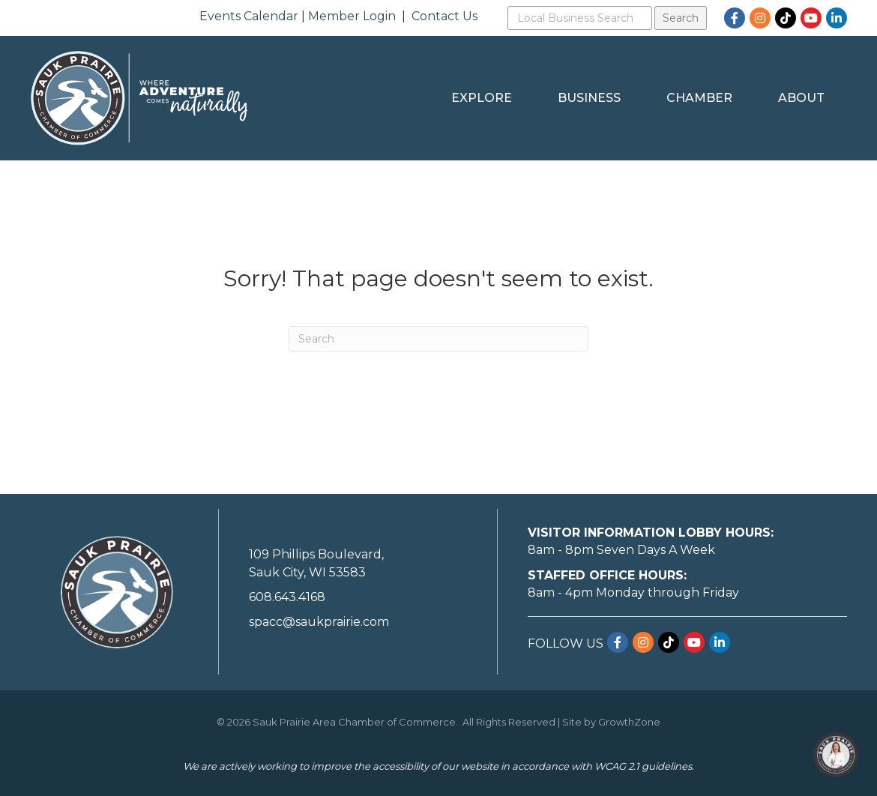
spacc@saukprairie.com (319, 622)
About (801, 98)
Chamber (699, 98)
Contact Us (444, 16)
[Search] (438, 339)
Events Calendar (248, 16)
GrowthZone (629, 722)
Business (589, 98)
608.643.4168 (287, 597)
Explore (481, 98)
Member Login (352, 16)
